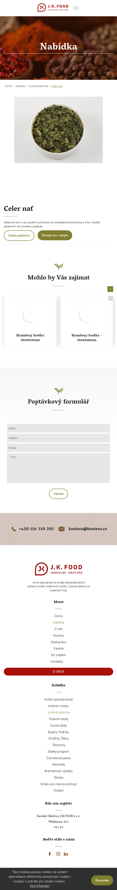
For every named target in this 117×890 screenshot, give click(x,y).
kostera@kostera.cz (82, 529)
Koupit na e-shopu (55, 235)
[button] (110, 289)
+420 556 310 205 (32, 529)
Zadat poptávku (19, 236)
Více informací (39, 885)
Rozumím (102, 880)
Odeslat (58, 494)
